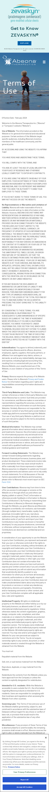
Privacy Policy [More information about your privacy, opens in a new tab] (14, 768)
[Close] (46, 738)
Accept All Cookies (24, 788)
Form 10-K (6, 482)
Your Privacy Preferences (24, 773)
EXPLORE (24, 43)
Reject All (24, 780)
